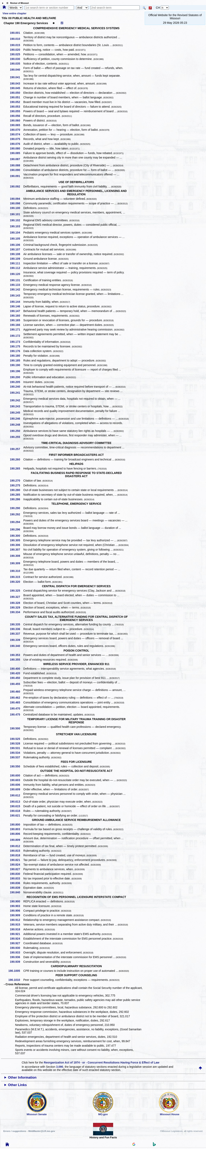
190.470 (16, 708)
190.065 (16, 125)
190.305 (16, 540)
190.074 (16, 134)
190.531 (16, 748)
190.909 (16, 915)
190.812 (16, 846)
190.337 (16, 633)
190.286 (16, 499)
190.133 (16, 284)
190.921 (16, 934)
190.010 (16, 38)
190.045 (16, 88)
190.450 (16, 678)
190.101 (16, 214)
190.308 (16, 555)
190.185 (16, 360)
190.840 (16, 892)
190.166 (16, 324)
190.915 (16, 924)
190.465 (16, 702)
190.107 (16, 249)
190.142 (16, 289)
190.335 (16, 624)
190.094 (16, 198)
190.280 (16, 490)
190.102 (16, 220)
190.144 (16, 301)
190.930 (16, 947)
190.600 (16, 775)
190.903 (16, 906)
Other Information (22, 1077)
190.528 (16, 743)
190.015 (16, 45)
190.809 (16, 839)
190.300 (16, 535)
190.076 (16, 143)
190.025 (16, 54)
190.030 (16, 59)
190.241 (16, 392)
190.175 (16, 346)
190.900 (16, 901)
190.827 (16, 869)
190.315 (16, 577)
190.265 (16, 468)
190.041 (16, 77)
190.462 (16, 697)
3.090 (59, 1066)
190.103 (16, 226)
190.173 (16, 341)
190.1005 (15, 970)
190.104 (16, 232)
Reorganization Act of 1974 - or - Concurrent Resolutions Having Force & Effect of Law (101, 1062)
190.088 (16, 165)
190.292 (16, 514)
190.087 (16, 159)
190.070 (16, 129)
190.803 (16, 829)
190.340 (16, 646)
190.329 (16, 607)
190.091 (16, 176)
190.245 (16, 412)
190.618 (16, 810)
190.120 (16, 274)
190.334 (16, 612)
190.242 (16, 400)
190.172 (16, 335)
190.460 (16, 691)
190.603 (16, 780)
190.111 (16, 263)
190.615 (16, 806)
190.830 (16, 873)
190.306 (16, 545)
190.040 (16, 69)
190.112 (16, 268)
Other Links (17, 1085)
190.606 (16, 784)
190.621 (16, 815)
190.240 (16, 386)
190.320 (16, 581)
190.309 (16, 563)
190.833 (16, 878)
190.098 (16, 203)
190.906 (16, 910)
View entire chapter (15, 13)
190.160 (16, 315)
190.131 (16, 280)
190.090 (16, 170)
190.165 (16, 320)
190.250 (16, 430)
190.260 (16, 459)
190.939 (16, 961)
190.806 (16, 833)
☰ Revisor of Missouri (16, 3)
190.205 (16, 382)
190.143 (16, 295)
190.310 (16, 570)
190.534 (16, 752)
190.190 (16, 365)
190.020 (16, 49)
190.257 (16, 449)
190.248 (16, 424)
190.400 (16, 668)
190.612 (16, 795)
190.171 (16, 329)
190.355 (16, 659)
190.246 (16, 418)
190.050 (16, 92)
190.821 (16, 860)
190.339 (16, 639)
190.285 (16, 494)
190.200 (16, 377)
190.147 (16, 311)
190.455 (16, 684)
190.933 (16, 952)
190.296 (16, 529)
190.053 (16, 106)
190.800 (16, 824)
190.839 (16, 887)
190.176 (16, 351)
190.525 (16, 738)
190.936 (16, 957)
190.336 (16, 629)
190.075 (16, 139)
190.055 (16, 111)
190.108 (16, 254)
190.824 (16, 864)
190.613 (16, 801)
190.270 (16, 480)
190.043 (16, 83)
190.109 (16, 258)
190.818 (16, 855)
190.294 (16, 522)
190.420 (16, 673)
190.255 (16, 437)
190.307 (16, 549)
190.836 (16, 883)
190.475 (16, 714)
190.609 (16, 789)
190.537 (16, 757)
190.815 (16, 850)
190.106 (16, 244)
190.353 (16, 655)
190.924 (16, 938)
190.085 (16, 153)
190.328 (16, 602)
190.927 (16, 943)
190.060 (16, 120)
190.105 (16, 238)
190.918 (16, 929)
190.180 (16, 355)
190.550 (16, 766)
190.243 (16, 406)
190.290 (16, 508)
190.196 (16, 371)
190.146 (16, 306)
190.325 (16, 590)
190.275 (16, 485)
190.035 (16, 63)
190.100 (16, 208)
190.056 (16, 115)
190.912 (16, 919)
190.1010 (15, 979)
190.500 (16, 728)
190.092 (16, 186)
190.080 (16, 148)
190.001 (16, 32)
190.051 (16, 97)
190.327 (16, 596)
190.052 (16, 102)
